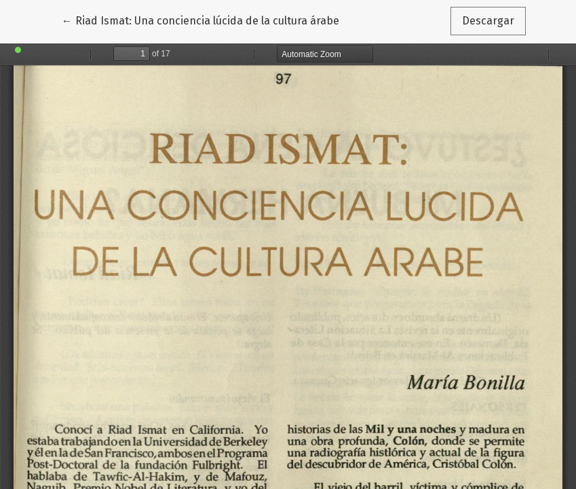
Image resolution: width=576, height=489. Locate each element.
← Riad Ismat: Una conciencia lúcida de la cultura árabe (200, 19)
